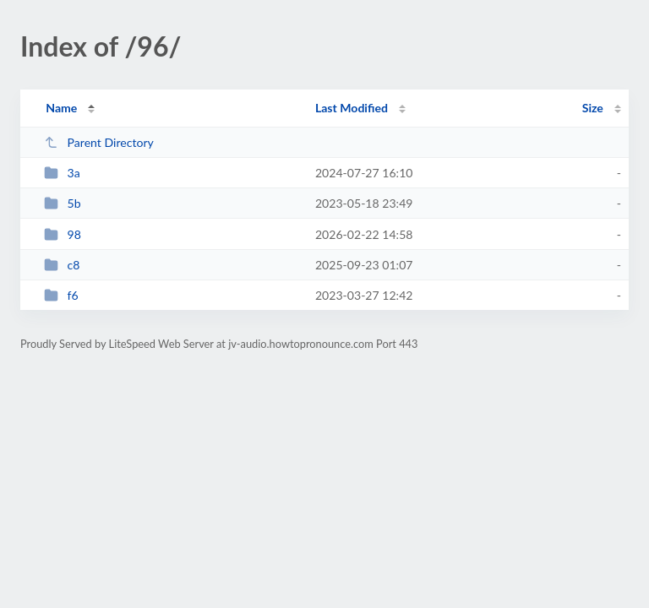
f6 (61, 295)
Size (592, 107)
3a (62, 173)
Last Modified (351, 107)
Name (61, 107)
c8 (61, 265)
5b (62, 203)
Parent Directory (99, 142)
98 (62, 234)
